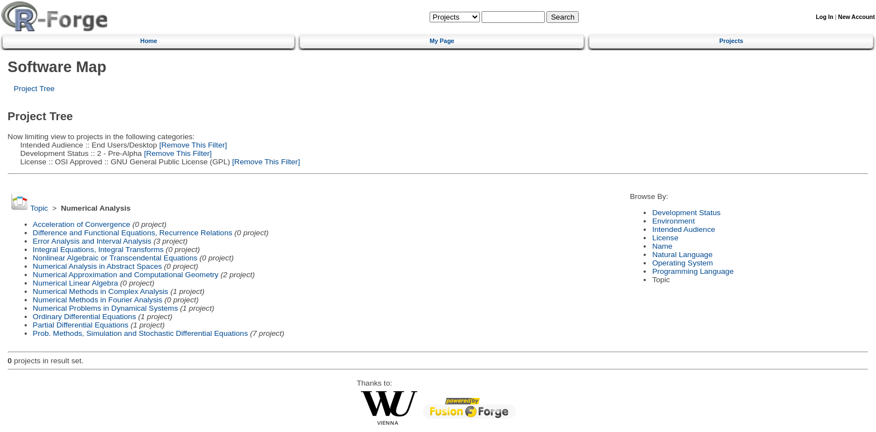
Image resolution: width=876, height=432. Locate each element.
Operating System (682, 263)
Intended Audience (683, 229)
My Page (442, 40)
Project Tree (34, 88)
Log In (824, 17)
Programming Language (693, 271)
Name (662, 246)
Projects (731, 40)
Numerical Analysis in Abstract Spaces (97, 266)
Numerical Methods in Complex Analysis (101, 291)
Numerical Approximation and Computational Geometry (125, 274)
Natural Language (682, 254)
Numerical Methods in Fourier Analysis (98, 300)
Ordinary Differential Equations (84, 316)
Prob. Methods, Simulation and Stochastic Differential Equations (140, 333)
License (665, 238)
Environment (673, 221)
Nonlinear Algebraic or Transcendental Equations (115, 258)
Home (148, 40)
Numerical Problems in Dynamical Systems (105, 308)
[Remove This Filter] (192, 145)
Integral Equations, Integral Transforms (98, 249)
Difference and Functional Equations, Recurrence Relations (132, 233)
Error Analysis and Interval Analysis (92, 241)
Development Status (686, 212)
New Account (856, 17)
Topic (39, 208)
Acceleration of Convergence (82, 224)
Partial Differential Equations (80, 325)
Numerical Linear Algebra (75, 283)
